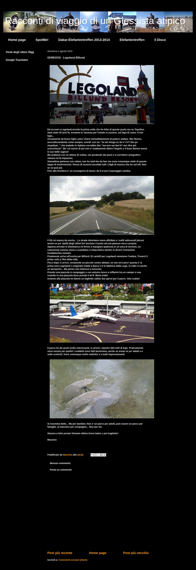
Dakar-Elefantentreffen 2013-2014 (84, 40)
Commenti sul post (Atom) (73, 560)
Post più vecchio (136, 553)
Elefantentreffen (132, 40)
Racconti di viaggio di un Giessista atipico (95, 20)
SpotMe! (42, 40)
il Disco (160, 40)
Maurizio (68, 454)
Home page (17, 40)
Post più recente (59, 553)
